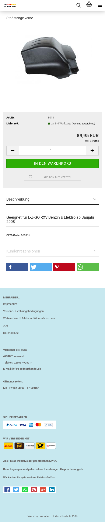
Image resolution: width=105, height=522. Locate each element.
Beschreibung (17, 199)
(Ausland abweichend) (83, 123)
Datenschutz (10, 332)
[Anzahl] (52, 150)
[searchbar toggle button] (78, 5)
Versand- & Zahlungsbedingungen (23, 311)
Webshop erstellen (39, 516)
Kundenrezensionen (23, 251)
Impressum (10, 303)
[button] (12, 150)
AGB (5, 325)
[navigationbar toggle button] (99, 5)
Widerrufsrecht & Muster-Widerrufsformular (29, 318)
